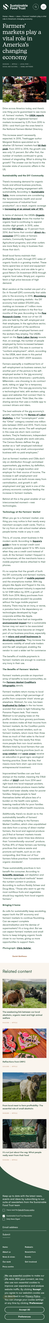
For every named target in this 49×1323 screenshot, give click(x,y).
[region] (24, 1296)
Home (5, 16)
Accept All (24, 1309)
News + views (15, 16)
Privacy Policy (32, 1296)
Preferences (24, 1316)
